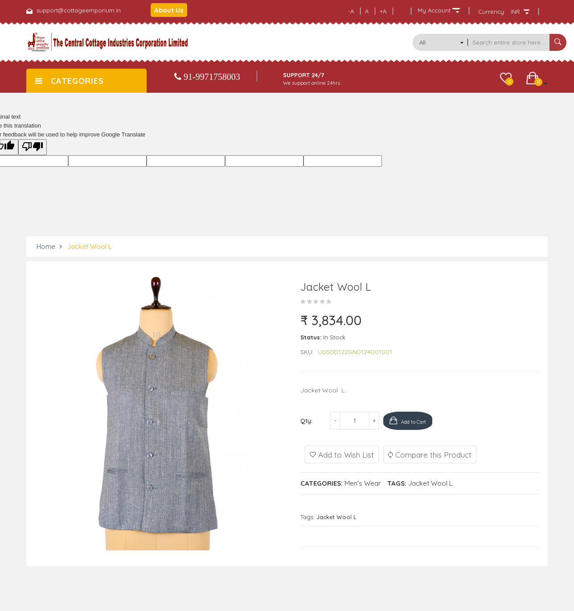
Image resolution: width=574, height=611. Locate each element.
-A (351, 11)
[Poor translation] (32, 147)
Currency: (491, 11)
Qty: (306, 420)
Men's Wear (362, 483)
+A (383, 11)
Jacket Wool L (89, 246)
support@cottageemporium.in (79, 10)
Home (46, 246)
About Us (169, 10)
